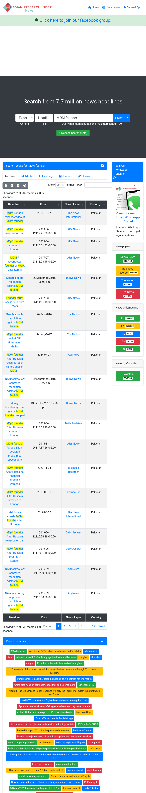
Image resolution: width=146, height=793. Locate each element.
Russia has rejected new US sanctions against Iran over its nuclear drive (54, 608)
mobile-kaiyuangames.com (33, 647)
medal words (94, 641)
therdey (76, 671)
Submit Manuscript (56, 725)
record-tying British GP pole (70, 614)
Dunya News (79, 265)
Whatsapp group (26, 729)
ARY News (79, 229)
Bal (128, 341)
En (127, 326)
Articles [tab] (27, 176)
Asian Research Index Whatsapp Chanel (128, 217)
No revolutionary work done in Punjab (70, 647)
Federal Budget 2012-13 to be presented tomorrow (43, 602)
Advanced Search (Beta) (73, 133)
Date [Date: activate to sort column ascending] (54, 204)
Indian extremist (71, 659)
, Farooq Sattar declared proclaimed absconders (22, 379)
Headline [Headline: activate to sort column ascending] (20, 204)
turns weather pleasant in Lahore (54, 665)
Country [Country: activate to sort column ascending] (97, 204)
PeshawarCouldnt (82, 602)
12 (93, 498)
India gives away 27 (42, 635)
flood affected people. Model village (54, 590)
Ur (127, 318)
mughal (84, 529)
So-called (96, 529)
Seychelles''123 (86, 556)
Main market (91, 523)
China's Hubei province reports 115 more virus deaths (44, 584)
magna (29, 535)
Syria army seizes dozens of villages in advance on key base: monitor (54, 578)
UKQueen (76, 678)
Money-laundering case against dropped (22, 351)
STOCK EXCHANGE (88, 596)
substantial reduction (56, 678)
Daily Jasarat (79, 432)
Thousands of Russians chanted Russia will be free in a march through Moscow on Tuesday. (54, 543)
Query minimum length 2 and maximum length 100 (92, 123)
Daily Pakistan (79, 363)
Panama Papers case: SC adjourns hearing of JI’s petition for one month (54, 550)
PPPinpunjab (91, 653)
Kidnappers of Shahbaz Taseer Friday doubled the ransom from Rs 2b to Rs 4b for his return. (54, 628)
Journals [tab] (65, 176)
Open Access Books (56, 713)
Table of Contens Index (88, 709)
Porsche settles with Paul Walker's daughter (60, 535)
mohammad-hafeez (66, 635)
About (72, 773)
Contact (84, 773)
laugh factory (46, 614)
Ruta (10, 529)
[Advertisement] (73, 50)
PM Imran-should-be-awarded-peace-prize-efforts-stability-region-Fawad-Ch (47, 620)
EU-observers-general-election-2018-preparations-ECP (35, 641)
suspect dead (91, 671)
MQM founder (37, 165)
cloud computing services (21, 614)
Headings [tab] (46, 176)
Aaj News (79, 314)
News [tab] (10, 176)
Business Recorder (128, 270)
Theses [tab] (84, 176)
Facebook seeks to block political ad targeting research (39, 671)
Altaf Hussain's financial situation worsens (21, 395)
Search (119, 117)
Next (102, 498)
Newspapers (52, 709)
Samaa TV (79, 407)
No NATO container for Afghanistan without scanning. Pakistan (54, 572)
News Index (82, 718)
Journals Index (83, 705)
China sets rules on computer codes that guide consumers (44, 556)
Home (49, 705)
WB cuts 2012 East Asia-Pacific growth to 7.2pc (34, 659)
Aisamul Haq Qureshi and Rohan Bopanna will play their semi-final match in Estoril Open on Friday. (54, 564)
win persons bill (75, 641)
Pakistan (128, 376)
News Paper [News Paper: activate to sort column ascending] (78, 206)
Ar (127, 349)
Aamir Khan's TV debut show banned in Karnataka (55, 523)
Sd (127, 333)
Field (44, 123)
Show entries (61, 185)
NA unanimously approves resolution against (21, 334)
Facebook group (26, 725)
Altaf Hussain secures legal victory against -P (22, 318)
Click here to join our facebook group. (75, 20)
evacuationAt (35, 678)
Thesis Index (82, 713)
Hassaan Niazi (83, 584)
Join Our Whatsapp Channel (122, 169)
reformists (95, 620)
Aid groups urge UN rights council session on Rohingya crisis (42, 596)
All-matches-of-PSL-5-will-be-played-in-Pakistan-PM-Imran (46, 529)
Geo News (128, 294)
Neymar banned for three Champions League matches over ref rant (45, 653)
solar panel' (94, 614)
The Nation (79, 290)
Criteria (24, 123)
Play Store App (53, 730)
